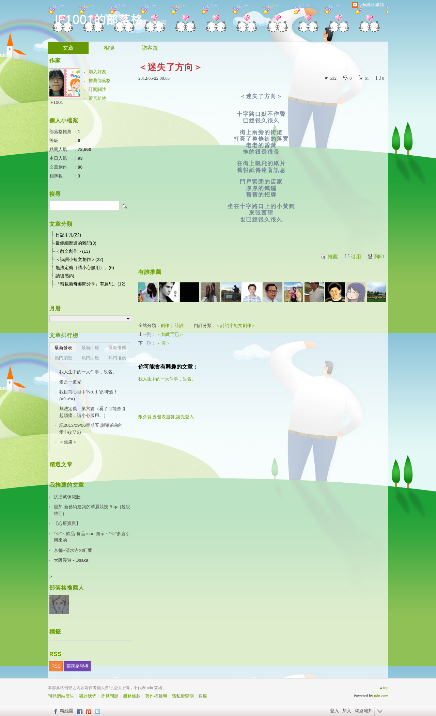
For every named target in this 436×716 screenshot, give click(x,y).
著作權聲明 (156, 696)
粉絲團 (66, 710)
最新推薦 (117, 347)
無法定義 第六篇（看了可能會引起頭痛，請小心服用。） (92, 412)
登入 (334, 710)
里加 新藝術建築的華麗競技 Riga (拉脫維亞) (92, 510)
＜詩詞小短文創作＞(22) (79, 259)
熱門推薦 (117, 357)
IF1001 (56, 102)
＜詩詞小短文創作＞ (236, 325)
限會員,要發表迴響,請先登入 (166, 416)
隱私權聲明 (183, 696)
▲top (383, 687)
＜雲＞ (163, 343)
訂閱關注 (97, 89)
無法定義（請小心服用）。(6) (85, 267)
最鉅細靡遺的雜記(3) (76, 243)
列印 (379, 257)
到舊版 (158, 22)
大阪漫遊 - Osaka (71, 560)
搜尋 (125, 206)
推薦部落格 (100, 80)
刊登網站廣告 (61, 696)
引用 (356, 257)
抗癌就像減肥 (67, 496)
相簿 (109, 48)
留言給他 (97, 98)
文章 (68, 48)
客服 (202, 696)
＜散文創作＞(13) (73, 251)
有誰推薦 (149, 272)
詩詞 (179, 325)
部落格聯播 (77, 666)
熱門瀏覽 (63, 357)
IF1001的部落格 (98, 19)
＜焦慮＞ (68, 442)
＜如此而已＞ (170, 334)
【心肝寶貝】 (67, 523)
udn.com (381, 696)
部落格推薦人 (66, 588)
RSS (56, 666)
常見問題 (110, 696)
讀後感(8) (65, 275)
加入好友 (97, 71)
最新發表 (63, 347)
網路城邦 (364, 710)
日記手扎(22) (68, 234)
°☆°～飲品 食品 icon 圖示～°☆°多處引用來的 (92, 537)
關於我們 (87, 696)
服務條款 (132, 696)
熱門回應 (90, 357)
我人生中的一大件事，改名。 (167, 379)
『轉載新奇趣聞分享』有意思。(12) (90, 283)
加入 (346, 710)
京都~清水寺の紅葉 (73, 550)
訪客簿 (150, 48)
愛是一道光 (70, 382)
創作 (164, 325)
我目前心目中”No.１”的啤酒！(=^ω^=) (88, 395)
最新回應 (90, 347)
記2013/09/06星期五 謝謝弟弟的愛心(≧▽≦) (91, 429)
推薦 (333, 257)
